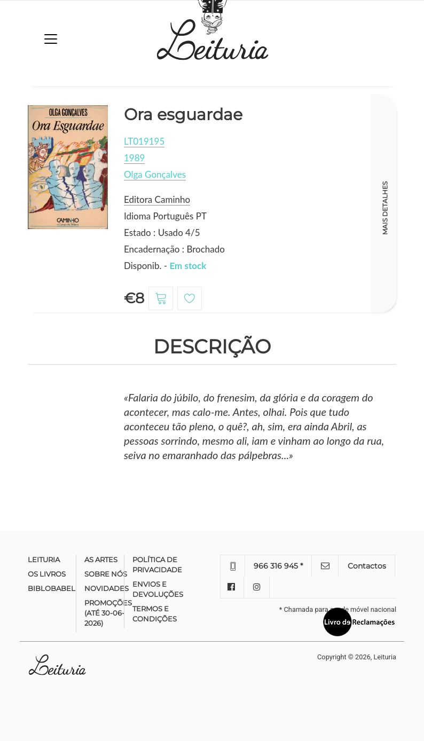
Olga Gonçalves (155, 174)
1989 (134, 157)
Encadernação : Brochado (174, 249)
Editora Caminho (157, 199)
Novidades (106, 588)
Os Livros (47, 574)
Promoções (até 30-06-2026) (108, 612)
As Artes (100, 559)
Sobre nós (105, 574)
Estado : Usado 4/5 (162, 232)
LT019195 (144, 141)
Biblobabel (51, 588)
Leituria (44, 559)
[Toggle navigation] (50, 39)
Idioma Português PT (165, 216)
